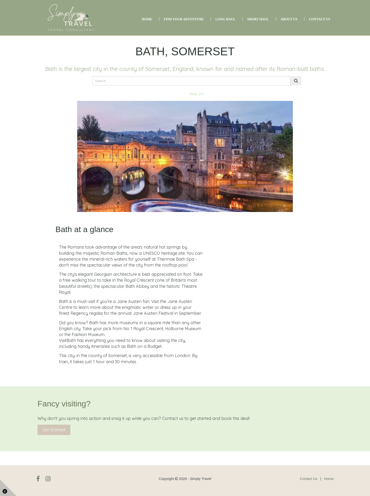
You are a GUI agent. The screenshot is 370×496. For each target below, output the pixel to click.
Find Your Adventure (184, 19)
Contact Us (319, 19)
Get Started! (54, 429)
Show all (197, 94)
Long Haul (225, 19)
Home (147, 19)
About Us (289, 19)
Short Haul (258, 19)
